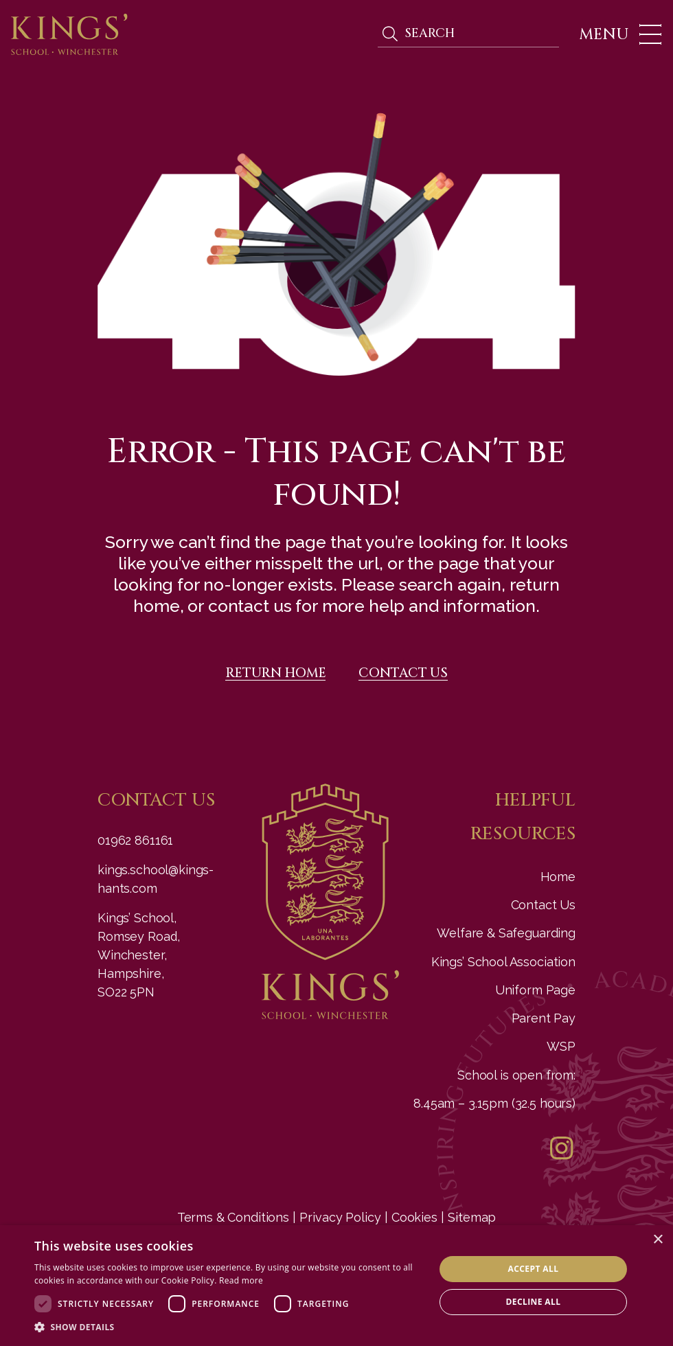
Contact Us (543, 905)
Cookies (414, 1217)
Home (557, 876)
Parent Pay (544, 1018)
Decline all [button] (533, 1302)
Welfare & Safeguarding (506, 933)
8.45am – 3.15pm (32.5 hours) (494, 1103)
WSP (561, 1046)
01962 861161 (135, 840)
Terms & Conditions (233, 1217)
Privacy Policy (339, 1217)
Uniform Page (535, 990)
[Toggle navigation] (616, 34)
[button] (228, 1328)
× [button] (657, 1240)
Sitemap (472, 1217)
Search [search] (390, 34)
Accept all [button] (533, 1269)
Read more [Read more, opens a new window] (241, 1280)
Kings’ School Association (503, 962)
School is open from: (516, 1075)
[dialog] (336, 1285)
